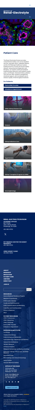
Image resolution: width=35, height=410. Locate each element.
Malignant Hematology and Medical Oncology (16, 349)
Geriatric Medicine (9, 344)
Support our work (11, 387)
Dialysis (7, 125)
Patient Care (9, 277)
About (6, 270)
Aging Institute (8, 360)
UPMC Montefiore (9, 320)
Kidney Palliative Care (12, 141)
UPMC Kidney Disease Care (13, 109)
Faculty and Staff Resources (11, 303)
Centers (7, 279)
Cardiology (7, 332)
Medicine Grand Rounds (10, 298)
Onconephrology (10, 191)
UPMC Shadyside (8, 322)
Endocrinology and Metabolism (12, 337)
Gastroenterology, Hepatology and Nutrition (16, 339)
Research (7, 272)
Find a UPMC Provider (11, 85)
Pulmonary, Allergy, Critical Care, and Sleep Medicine (16, 352)
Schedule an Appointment (13, 89)
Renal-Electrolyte (8, 355)
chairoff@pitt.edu (14, 374)
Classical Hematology (10, 335)
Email (5, 406)
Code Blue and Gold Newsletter (13, 308)
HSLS (5, 312)
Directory (8, 281)
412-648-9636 (13, 376)
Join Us (6, 284)
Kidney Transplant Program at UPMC (17, 174)
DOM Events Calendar (10, 301)
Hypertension (9, 158)
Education (8, 275)
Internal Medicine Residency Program (14, 296)
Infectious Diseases (9, 346)
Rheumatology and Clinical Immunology (15, 358)
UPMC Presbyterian (9, 318)
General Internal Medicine (11, 342)
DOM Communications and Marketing (14, 305)
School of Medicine (9, 310)
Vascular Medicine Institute (11, 362)
